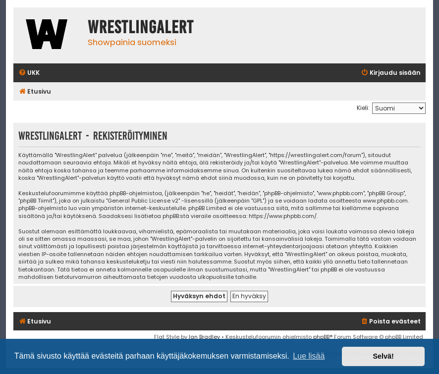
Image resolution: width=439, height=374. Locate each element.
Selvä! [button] (383, 356)
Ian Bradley (204, 337)
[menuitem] (29, 73)
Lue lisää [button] (309, 356)
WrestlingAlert (141, 27)
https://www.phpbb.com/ (283, 216)
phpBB (321, 337)
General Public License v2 (143, 201)
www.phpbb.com (385, 201)
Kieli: (363, 108)
